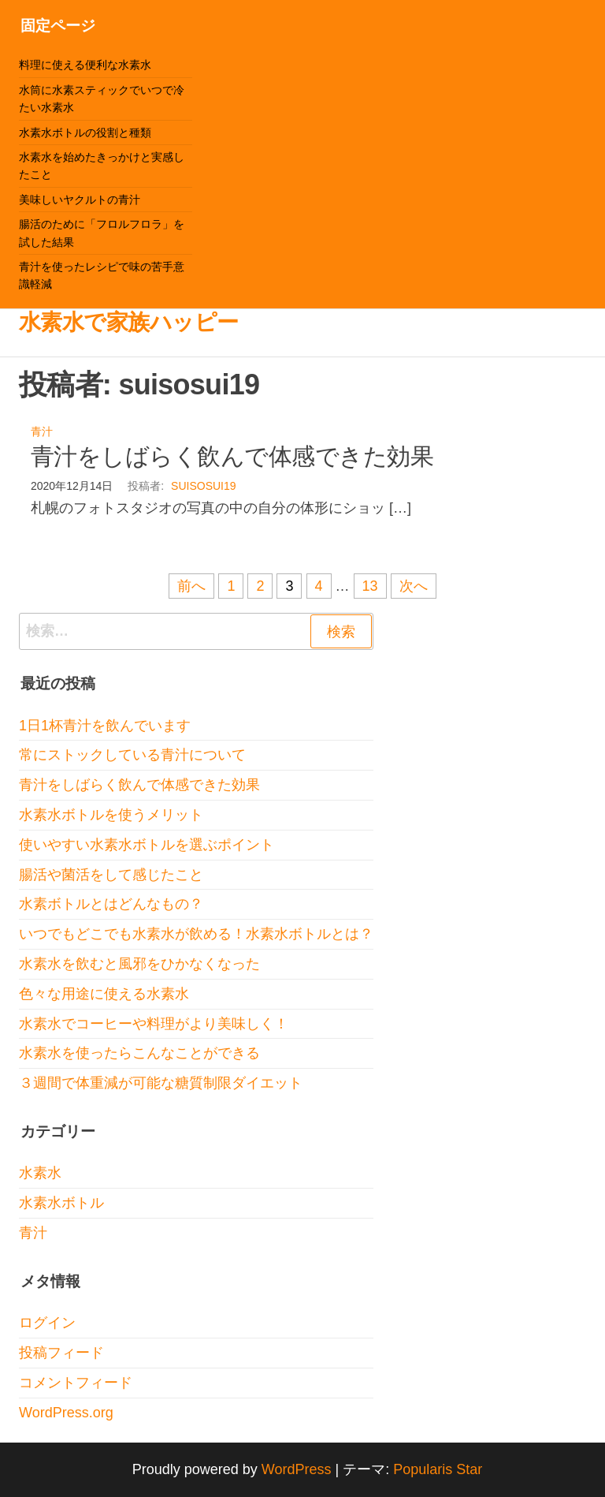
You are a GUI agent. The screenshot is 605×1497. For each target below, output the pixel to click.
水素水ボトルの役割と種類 (85, 132)
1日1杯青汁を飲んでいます (105, 726)
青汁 (42, 431)
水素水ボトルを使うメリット (111, 815)
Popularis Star (437, 1469)
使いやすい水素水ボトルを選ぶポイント (146, 845)
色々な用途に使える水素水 (104, 994)
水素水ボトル (61, 1203)
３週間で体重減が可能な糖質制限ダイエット (160, 1083)
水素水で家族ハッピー (128, 322)
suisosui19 (203, 486)
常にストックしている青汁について (132, 755)
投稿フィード (61, 1353)
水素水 (40, 1173)
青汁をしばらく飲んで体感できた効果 (232, 456)
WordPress (297, 1469)
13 (370, 586)
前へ (191, 586)
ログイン (47, 1323)
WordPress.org (66, 1412)
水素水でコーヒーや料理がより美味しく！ (153, 1024)
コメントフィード (75, 1383)
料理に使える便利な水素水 (85, 64)
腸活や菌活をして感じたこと (111, 875)
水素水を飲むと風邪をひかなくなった (139, 964)
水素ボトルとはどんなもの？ (111, 904)
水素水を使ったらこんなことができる (139, 1053)
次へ (413, 586)
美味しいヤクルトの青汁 (79, 199)
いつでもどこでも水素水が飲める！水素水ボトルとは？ (196, 934)
